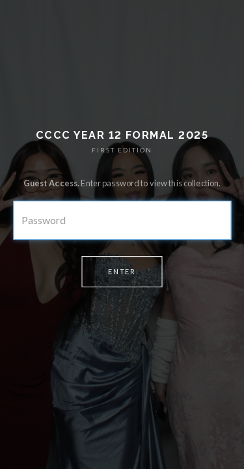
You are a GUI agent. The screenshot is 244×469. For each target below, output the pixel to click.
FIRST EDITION (122, 150)
